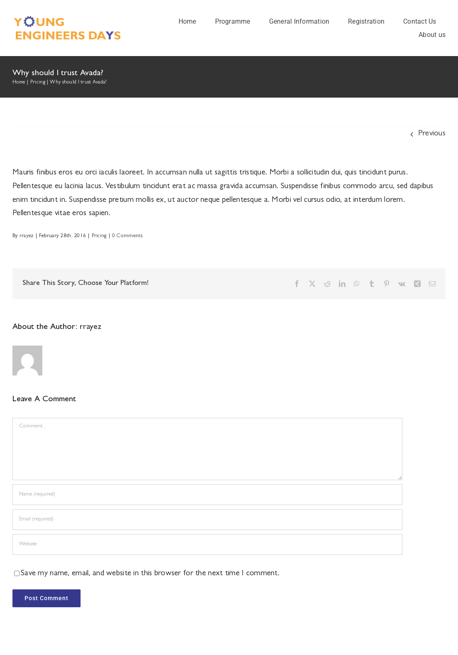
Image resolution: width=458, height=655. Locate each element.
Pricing (99, 236)
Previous (432, 134)
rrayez (27, 236)
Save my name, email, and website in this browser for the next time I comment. (150, 574)
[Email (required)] (207, 519)
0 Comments (127, 236)
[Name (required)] (207, 494)
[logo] (70, 19)
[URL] (207, 544)
